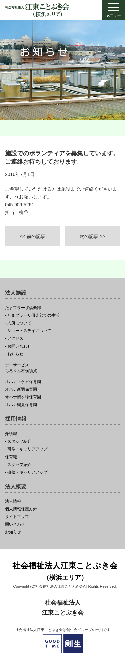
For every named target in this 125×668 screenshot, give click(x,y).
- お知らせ (14, 354)
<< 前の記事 (32, 236)
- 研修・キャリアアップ (26, 449)
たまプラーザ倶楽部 (23, 308)
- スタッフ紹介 (18, 441)
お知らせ (13, 532)
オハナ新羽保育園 (21, 389)
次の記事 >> (92, 236)
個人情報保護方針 (21, 509)
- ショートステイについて (28, 331)
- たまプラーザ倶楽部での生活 (32, 315)
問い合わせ (15, 524)
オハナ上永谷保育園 (23, 382)
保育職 (11, 457)
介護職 (11, 434)
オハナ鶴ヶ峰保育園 (23, 397)
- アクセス (14, 338)
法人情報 (13, 501)
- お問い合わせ (18, 346)
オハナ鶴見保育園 (21, 405)
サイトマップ (17, 517)
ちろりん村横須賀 (62, 368)
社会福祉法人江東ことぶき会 (65, 572)
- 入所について (18, 323)
